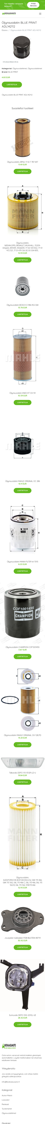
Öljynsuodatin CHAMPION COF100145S (22, 647)
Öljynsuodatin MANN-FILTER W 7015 (22, 561)
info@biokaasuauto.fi (11, 1082)
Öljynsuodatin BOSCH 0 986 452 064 (22, 305)
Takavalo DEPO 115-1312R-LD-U (22, 773)
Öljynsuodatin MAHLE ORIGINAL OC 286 (22, 481)
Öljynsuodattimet (20, 68)
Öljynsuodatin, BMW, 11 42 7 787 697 (22, 162)
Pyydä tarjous (33, 5)
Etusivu (5, 30)
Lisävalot (5, 1100)
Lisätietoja (12, 84)
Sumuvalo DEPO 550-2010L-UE (22, 1015)
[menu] (40, 14)
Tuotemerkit (7, 1109)
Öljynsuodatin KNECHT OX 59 (22, 393)
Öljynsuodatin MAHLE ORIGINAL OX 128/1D (22, 735)
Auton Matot (7, 1095)
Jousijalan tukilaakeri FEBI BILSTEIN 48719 (22, 938)
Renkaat (5, 1104)
